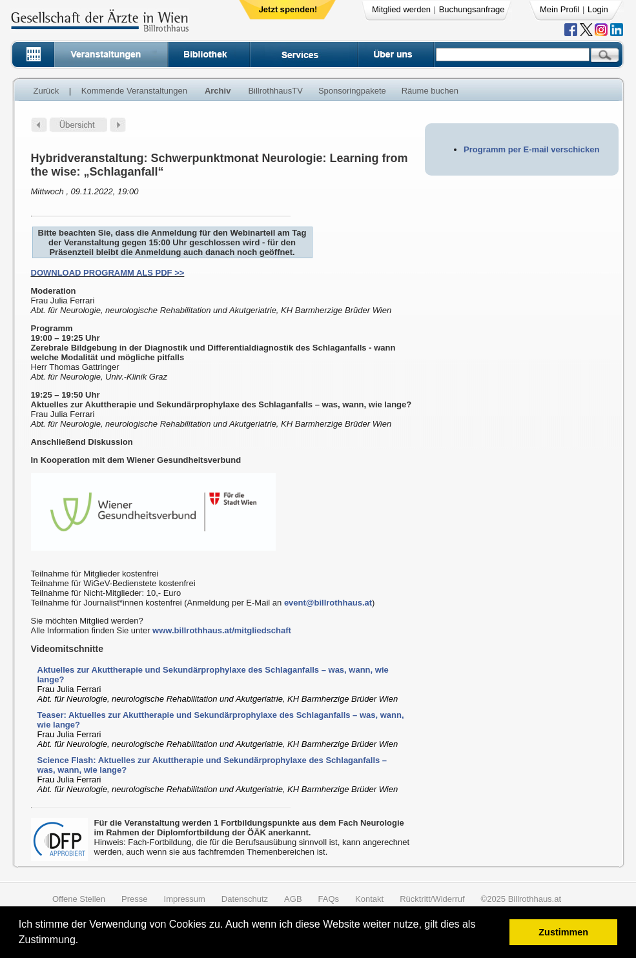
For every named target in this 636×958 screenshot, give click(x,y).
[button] (83, 941)
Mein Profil (559, 9)
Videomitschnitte (67, 649)
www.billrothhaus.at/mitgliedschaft (221, 630)
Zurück (46, 91)
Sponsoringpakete (352, 91)
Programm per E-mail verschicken (531, 149)
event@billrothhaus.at (328, 602)
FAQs (329, 899)
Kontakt (369, 899)
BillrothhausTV (275, 91)
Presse (134, 899)
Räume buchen (430, 91)
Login (598, 9)
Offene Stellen (78, 899)
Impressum (184, 899)
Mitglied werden (401, 9)
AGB (293, 899)
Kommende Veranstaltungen (134, 91)
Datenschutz (244, 899)
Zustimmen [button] (563, 932)
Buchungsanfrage (472, 9)
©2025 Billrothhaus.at (521, 899)
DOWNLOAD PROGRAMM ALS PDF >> (108, 273)
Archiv (218, 91)
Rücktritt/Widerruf (432, 899)
